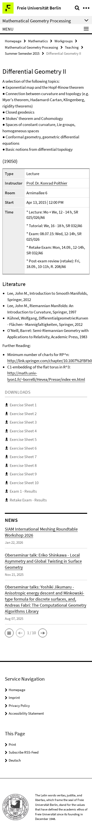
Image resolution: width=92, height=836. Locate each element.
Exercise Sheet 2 (23, 413)
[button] (9, 633)
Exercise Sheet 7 (23, 456)
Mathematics (38, 41)
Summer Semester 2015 (22, 53)
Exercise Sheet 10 (24, 482)
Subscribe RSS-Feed (23, 752)
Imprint (14, 697)
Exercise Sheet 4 (23, 431)
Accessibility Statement (26, 713)
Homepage (13, 41)
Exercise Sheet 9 (23, 474)
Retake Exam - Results (28, 500)
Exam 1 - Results (23, 491)
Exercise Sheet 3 (23, 422)
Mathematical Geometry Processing (31, 47)
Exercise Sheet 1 (23, 405)
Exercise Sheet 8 (23, 465)
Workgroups (63, 41)
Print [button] (12, 744)
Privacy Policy (19, 705)
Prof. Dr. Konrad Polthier (46, 183)
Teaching (72, 47)
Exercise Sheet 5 (23, 439)
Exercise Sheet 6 (23, 448)
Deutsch (15, 760)
